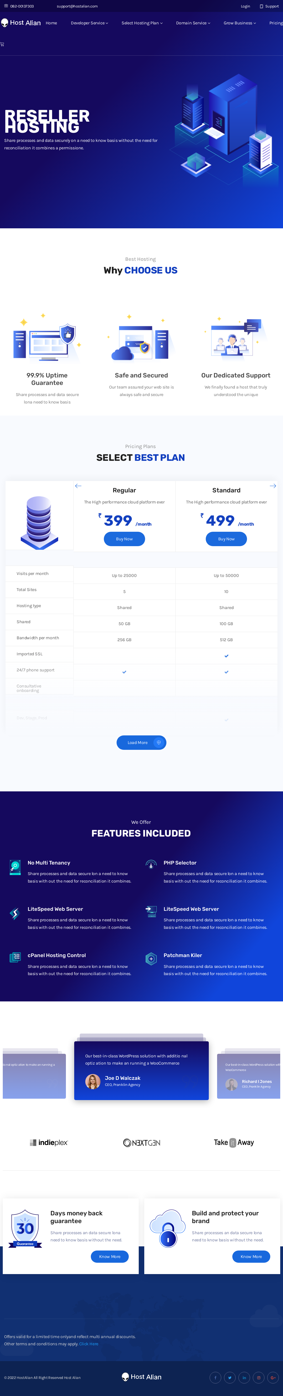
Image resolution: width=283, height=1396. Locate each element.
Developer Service (89, 22)
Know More (109, 1256)
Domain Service (193, 22)
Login (242, 6)
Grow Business (240, 22)
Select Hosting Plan (142, 22)
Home (51, 22)
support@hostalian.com (74, 6)
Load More (146, 742)
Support (269, 6)
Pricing (276, 22)
